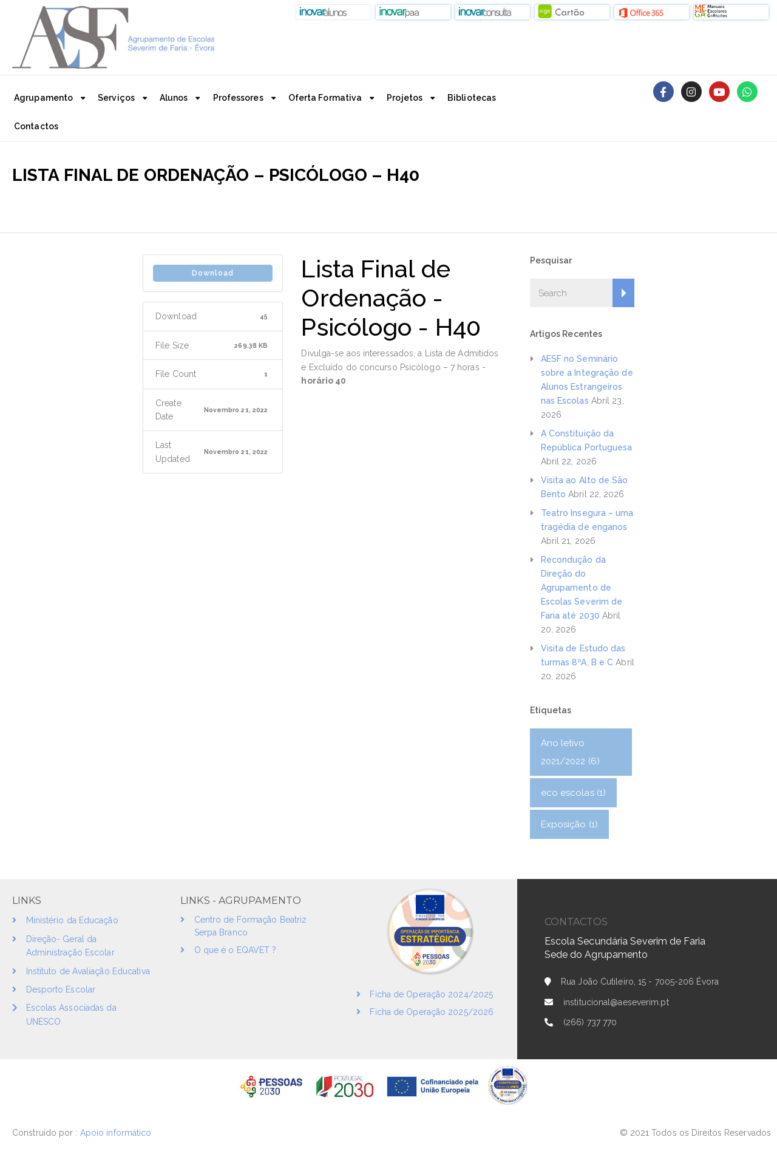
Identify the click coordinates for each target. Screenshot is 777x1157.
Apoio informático (117, 1133)
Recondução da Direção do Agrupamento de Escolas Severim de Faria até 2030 (582, 587)
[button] (333, 12)
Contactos (36, 126)
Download (213, 273)
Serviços (116, 98)
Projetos (404, 98)
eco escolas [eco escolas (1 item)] (573, 792)
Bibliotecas (471, 98)
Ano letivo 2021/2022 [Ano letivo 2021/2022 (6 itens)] (570, 752)
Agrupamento (43, 98)
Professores (238, 98)
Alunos (174, 98)
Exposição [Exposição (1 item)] (569, 824)
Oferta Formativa (325, 98)
